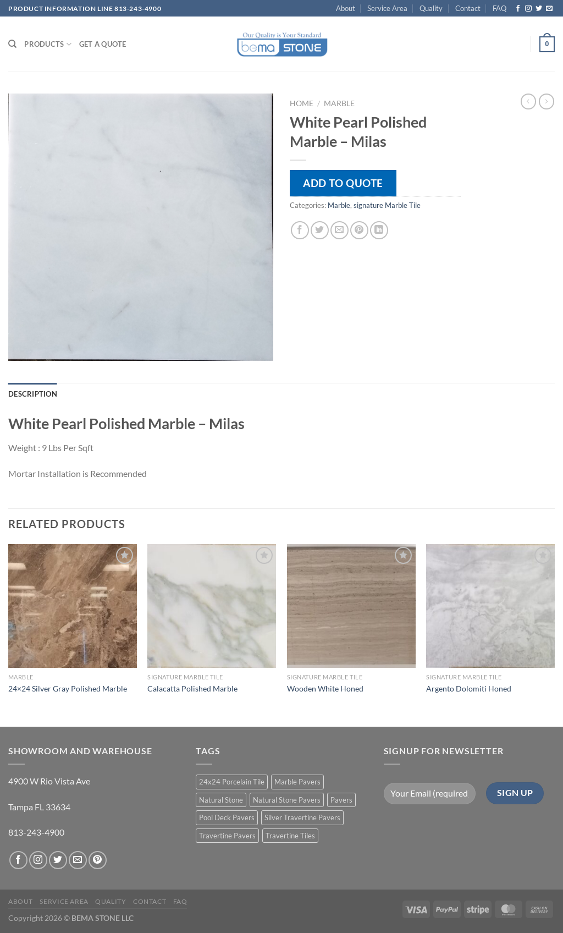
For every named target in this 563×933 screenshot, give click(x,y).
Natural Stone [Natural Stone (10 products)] (221, 799)
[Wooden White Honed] (351, 606)
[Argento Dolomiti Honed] (490, 606)
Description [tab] (32, 393)
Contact (468, 8)
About (345, 8)
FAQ (499, 8)
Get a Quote (102, 44)
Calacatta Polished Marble (192, 688)
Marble (339, 103)
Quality (431, 8)
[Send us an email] (549, 9)
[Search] (12, 44)
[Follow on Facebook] (518, 9)
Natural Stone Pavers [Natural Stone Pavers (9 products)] (287, 799)
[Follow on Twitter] (539, 9)
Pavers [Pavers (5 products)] (341, 799)
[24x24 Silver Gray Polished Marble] (72, 606)
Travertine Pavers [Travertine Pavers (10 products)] (227, 835)
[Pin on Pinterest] (359, 230)
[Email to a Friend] (339, 230)
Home (301, 103)
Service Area (387, 8)
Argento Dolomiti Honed (468, 688)
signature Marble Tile (387, 205)
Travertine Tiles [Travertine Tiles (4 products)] (290, 835)
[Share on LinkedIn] (379, 230)
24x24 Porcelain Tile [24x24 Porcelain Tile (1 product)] (231, 781)
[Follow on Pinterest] (98, 860)
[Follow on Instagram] (528, 9)
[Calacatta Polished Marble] (211, 606)
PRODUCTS (47, 44)
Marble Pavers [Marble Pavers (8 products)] (297, 781)
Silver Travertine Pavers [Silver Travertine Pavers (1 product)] (302, 817)
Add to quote (343, 183)
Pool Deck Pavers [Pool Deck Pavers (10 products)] (227, 817)
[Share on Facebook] (300, 230)
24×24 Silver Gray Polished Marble (67, 688)
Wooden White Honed (325, 688)
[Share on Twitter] (320, 230)
